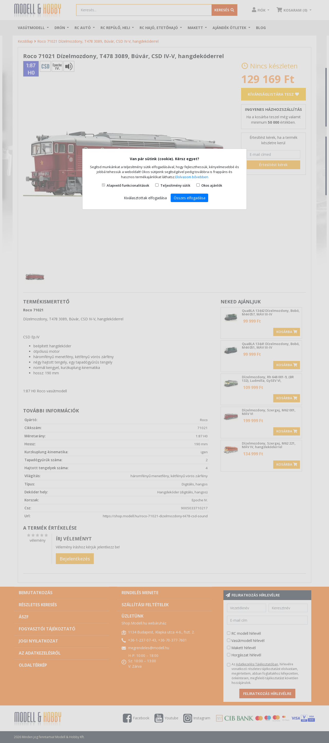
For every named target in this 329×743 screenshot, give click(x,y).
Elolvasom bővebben (191, 177)
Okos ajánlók (211, 185)
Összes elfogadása (189, 197)
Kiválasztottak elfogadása (145, 197)
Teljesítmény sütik (175, 185)
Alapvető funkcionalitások (128, 185)
